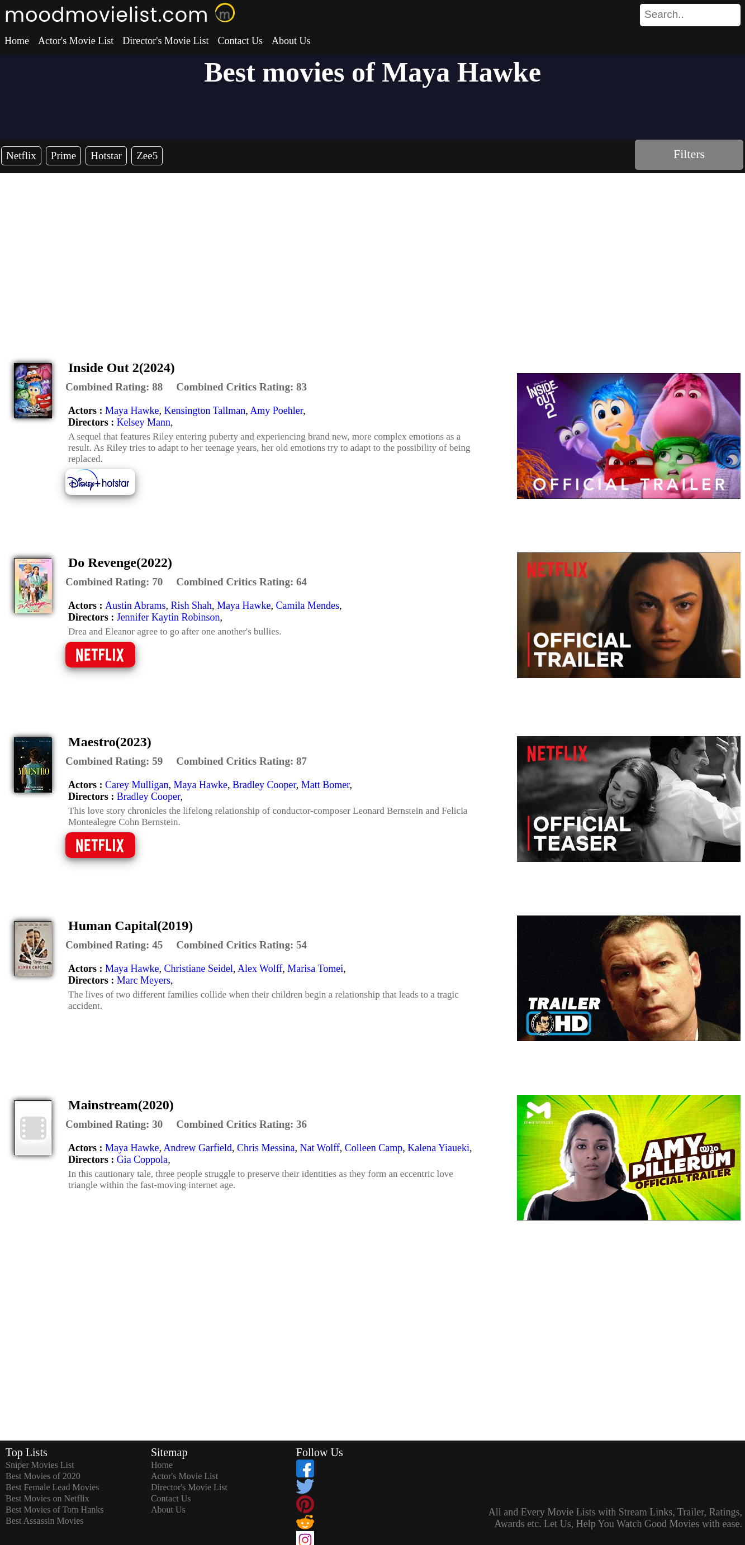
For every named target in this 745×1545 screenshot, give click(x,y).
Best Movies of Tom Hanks (54, 1509)
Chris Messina (266, 1147)
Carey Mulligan (136, 784)
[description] (114, 387)
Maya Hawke (132, 410)
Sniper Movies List (40, 1465)
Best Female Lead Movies (52, 1487)
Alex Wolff (260, 968)
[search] (690, 15)
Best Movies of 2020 (43, 1476)
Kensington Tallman (204, 410)
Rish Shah (191, 605)
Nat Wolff (319, 1147)
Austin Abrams (135, 605)
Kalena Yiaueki (438, 1147)
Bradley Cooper (264, 784)
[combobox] (665, 14)
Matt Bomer (325, 784)
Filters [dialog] (689, 154)
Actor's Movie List (75, 40)
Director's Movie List (165, 40)
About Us (291, 40)
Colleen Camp (373, 1147)
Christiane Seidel (198, 968)
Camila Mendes (307, 605)
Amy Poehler (276, 410)
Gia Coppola (142, 1159)
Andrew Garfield (197, 1147)
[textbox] (665, 14)
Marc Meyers (143, 980)
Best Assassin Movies (45, 1520)
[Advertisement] (372, 257)
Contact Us (240, 40)
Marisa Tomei (315, 968)
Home (16, 40)
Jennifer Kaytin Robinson (168, 617)
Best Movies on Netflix (47, 1498)
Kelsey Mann (143, 422)
